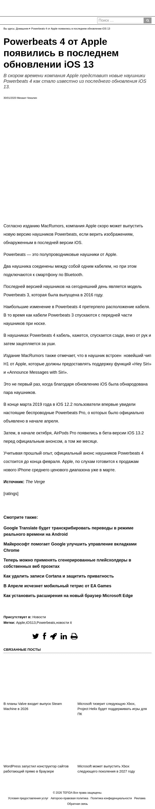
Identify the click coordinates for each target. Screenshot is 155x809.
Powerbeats (46, 622)
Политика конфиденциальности (111, 798)
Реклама (139, 798)
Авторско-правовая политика (69, 798)
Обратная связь (77, 804)
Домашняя (22, 28)
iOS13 (31, 622)
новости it (64, 622)
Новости (39, 617)
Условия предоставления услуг (28, 798)
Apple (20, 622)
